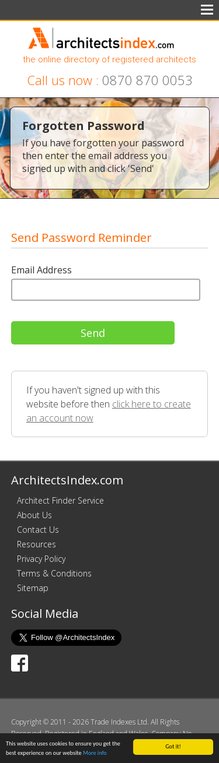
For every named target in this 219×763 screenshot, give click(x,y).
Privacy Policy (41, 558)
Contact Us (38, 529)
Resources (36, 544)
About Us (34, 515)
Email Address (41, 269)
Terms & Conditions (54, 573)
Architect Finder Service (60, 500)
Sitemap (32, 587)
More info (95, 753)
